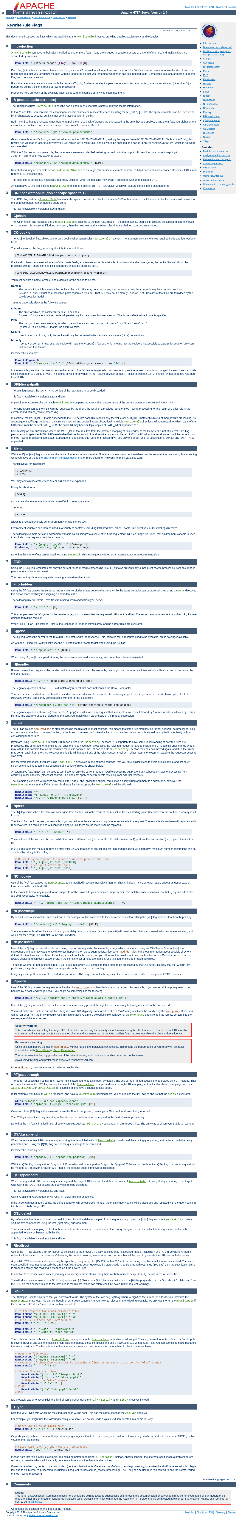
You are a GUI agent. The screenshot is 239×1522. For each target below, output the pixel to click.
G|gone (207, 83)
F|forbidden (209, 79)
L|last (206, 91)
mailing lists (35, 1501)
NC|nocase (209, 99)
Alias (15, 1087)
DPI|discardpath (211, 66)
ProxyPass (137, 1014)
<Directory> (92, 742)
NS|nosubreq (210, 108)
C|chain (207, 58)
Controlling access (213, 163)
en (189, 30)
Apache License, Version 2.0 (42, 1515)
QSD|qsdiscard (211, 124)
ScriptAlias (46, 1087)
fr (194, 30)
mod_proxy (83, 987)
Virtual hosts (209, 167)
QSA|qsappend (211, 120)
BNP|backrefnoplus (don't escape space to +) (217, 53)
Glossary (220, 7)
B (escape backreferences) (217, 47)
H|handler (208, 87)
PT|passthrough (211, 116)
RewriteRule (85, 36)
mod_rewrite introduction (216, 155)
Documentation (41, 17)
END (205, 75)
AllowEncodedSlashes (67, 170)
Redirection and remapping (217, 159)
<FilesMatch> (104, 1457)
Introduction (209, 43)
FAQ (211, 7)
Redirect (27, 1087)
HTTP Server (24, 17)
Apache (10, 17)
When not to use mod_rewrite (219, 184)
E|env (206, 71)
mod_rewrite (42, 729)
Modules (189, 7)
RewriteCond (60, 185)
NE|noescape (210, 104)
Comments (209, 188)
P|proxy (207, 112)
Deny (181, 590)
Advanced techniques (214, 180)
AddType (130, 1413)
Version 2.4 (59, 17)
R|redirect (208, 132)
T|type (206, 141)
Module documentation (215, 151)
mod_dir (125, 951)
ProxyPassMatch (64, 1050)
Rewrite (72, 17)
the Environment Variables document (60, 457)
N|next (206, 95)
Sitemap (231, 7)
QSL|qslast (209, 128)
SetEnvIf (74, 554)
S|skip (206, 137)
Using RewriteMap (213, 175)
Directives (201, 7)
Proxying (208, 171)
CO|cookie (208, 62)
